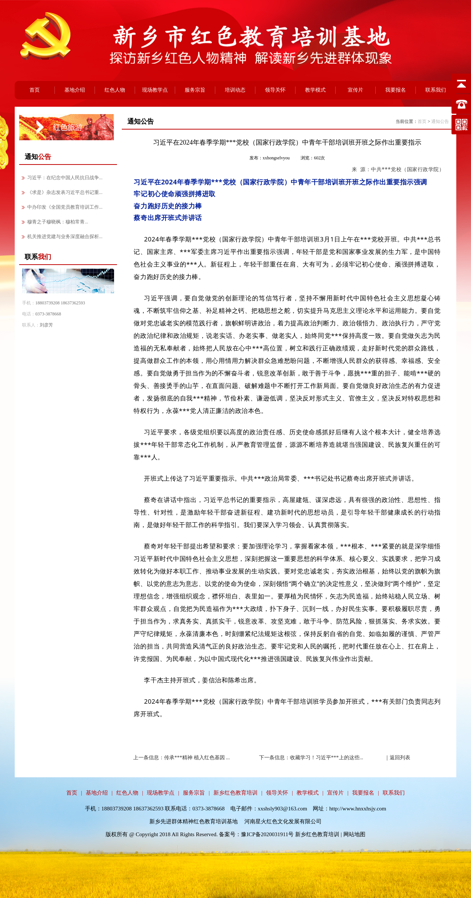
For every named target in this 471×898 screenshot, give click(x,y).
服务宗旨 (195, 90)
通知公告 (440, 121)
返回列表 (400, 757)
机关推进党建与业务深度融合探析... (65, 236)
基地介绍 (74, 90)
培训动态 (235, 90)
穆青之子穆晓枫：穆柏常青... (57, 221)
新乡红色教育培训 (235, 793)
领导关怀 (275, 90)
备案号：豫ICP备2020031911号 (257, 834)
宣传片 (355, 90)
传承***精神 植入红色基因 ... (197, 757)
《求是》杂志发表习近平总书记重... (65, 192)
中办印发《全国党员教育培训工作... (65, 207)
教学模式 (315, 90)
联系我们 (435, 90)
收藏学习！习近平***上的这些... (327, 757)
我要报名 (395, 90)
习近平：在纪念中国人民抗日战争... (65, 177)
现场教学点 (155, 90)
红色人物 (115, 90)
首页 (34, 90)
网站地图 (354, 834)
